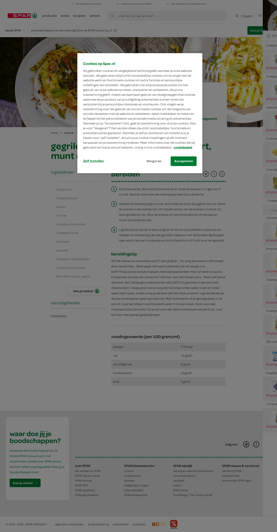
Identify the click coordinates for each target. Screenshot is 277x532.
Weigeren (154, 161)
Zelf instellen (93, 161)
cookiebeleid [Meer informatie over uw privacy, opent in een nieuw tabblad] (183, 147)
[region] (139, 113)
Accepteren (183, 161)
